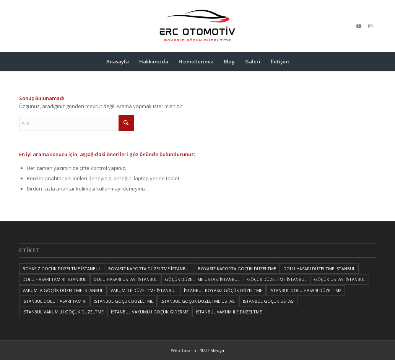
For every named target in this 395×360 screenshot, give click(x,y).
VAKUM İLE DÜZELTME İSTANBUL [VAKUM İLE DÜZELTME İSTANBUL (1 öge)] (144, 290)
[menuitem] (117, 61)
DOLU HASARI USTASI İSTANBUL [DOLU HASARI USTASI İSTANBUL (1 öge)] (126, 279)
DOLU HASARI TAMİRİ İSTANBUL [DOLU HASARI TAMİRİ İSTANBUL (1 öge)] (54, 279)
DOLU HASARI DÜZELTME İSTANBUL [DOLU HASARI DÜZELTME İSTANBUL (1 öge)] (319, 268)
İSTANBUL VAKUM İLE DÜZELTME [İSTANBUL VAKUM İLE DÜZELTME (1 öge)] (229, 312)
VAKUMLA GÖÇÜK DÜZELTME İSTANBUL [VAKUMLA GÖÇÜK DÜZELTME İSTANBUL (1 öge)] (63, 290)
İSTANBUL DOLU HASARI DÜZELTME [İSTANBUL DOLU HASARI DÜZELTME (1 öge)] (305, 290)
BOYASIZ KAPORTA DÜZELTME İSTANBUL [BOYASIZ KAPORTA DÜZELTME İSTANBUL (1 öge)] (149, 268)
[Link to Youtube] (358, 26)
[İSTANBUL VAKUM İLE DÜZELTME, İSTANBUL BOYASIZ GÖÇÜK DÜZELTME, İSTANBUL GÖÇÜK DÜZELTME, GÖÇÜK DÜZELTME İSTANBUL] (197, 26)
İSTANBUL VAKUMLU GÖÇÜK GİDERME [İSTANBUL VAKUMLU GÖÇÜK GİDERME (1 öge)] (150, 312)
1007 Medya (212, 350)
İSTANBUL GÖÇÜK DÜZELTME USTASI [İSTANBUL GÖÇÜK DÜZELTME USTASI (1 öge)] (198, 301)
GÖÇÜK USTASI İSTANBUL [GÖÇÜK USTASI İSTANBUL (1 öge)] (340, 279)
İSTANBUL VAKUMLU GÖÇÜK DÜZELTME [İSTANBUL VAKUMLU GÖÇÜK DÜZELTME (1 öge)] (63, 312)
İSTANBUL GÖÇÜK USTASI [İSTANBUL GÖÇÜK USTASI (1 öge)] (268, 301)
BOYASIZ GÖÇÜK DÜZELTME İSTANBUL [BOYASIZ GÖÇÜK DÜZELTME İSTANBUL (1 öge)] (62, 268)
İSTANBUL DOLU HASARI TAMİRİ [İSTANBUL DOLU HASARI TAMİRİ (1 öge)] (54, 301)
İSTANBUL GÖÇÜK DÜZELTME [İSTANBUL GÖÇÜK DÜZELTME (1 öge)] (123, 301)
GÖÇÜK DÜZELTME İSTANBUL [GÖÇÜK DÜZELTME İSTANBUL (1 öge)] (277, 279)
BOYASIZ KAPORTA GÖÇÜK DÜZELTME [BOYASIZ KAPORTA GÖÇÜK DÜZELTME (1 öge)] (237, 268)
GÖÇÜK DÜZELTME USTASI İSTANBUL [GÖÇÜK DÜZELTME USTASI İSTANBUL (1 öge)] (202, 279)
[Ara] (76, 123)
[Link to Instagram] (370, 26)
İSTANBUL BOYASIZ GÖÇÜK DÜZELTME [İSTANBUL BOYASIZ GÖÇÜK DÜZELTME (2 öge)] (223, 290)
